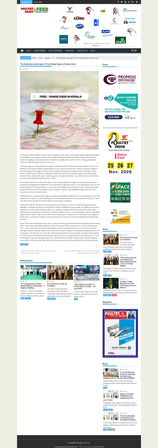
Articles (106, 407)
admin (26, 69)
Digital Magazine (55, 51)
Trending (27, 298)
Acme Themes (99, 445)
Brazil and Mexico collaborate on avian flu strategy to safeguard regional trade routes (82, 252)
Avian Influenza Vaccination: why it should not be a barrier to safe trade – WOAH (38, 252)
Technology (111, 427)
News (26, 244)
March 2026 (38, 2)
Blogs (105, 386)
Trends (114, 293)
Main (22, 244)
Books (92, 51)
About (28, 51)
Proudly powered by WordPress (65, 445)
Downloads (69, 51)
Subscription (82, 51)
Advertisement (40, 51)
